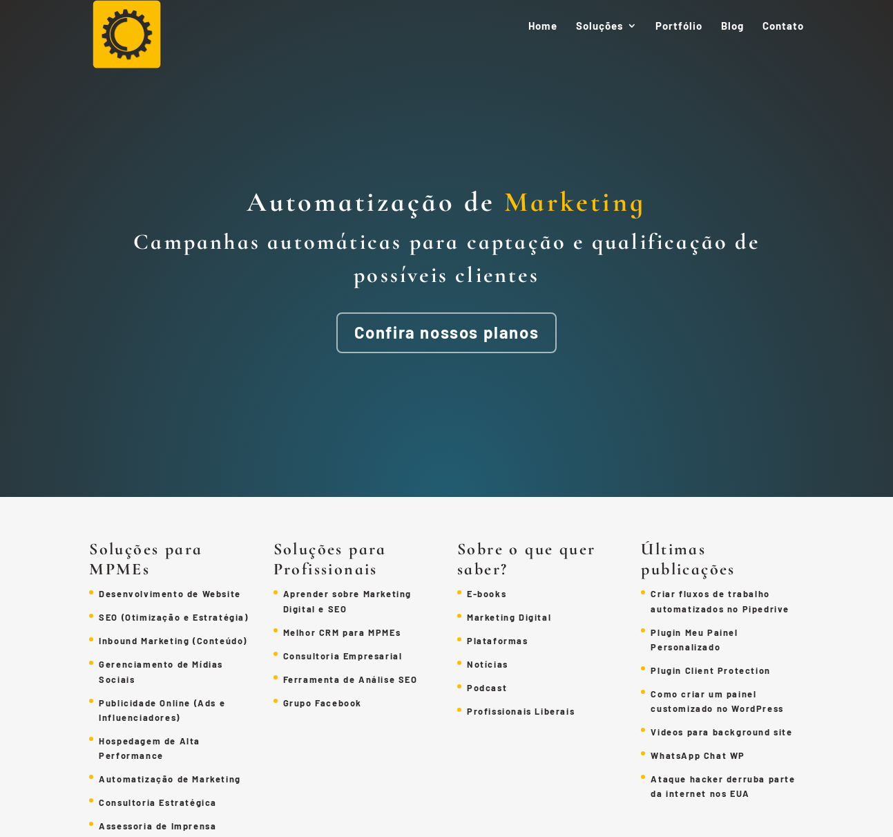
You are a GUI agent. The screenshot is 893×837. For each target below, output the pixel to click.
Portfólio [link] (678, 26)
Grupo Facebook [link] (322, 702)
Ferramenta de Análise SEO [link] (350, 679)
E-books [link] (486, 593)
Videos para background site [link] (721, 731)
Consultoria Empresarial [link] (343, 655)
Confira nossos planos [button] (446, 332)
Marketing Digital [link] (509, 617)
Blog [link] (732, 26)
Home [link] (542, 26)
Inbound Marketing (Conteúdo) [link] (173, 640)
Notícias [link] (487, 664)
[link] (134, 39)
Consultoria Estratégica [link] (158, 802)
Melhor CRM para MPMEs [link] (342, 632)
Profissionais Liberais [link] (521, 711)
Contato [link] (783, 26)
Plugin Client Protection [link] (710, 670)
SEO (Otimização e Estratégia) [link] (173, 617)
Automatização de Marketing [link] (170, 778)
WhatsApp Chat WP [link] (698, 755)
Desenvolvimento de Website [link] (170, 593)
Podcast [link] (487, 687)
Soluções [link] (600, 26)
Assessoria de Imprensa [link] (157, 825)
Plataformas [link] (497, 640)
